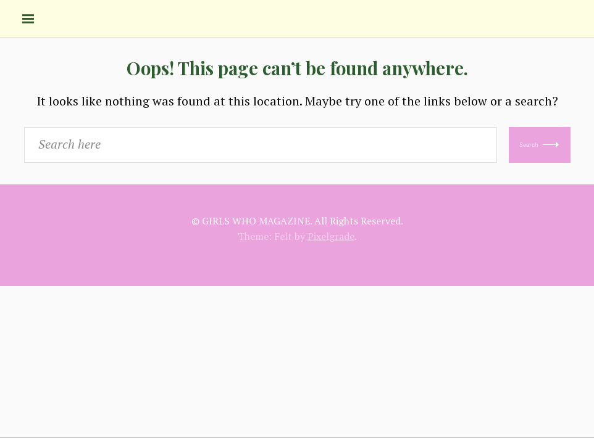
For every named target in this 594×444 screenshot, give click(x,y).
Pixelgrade (330, 236)
